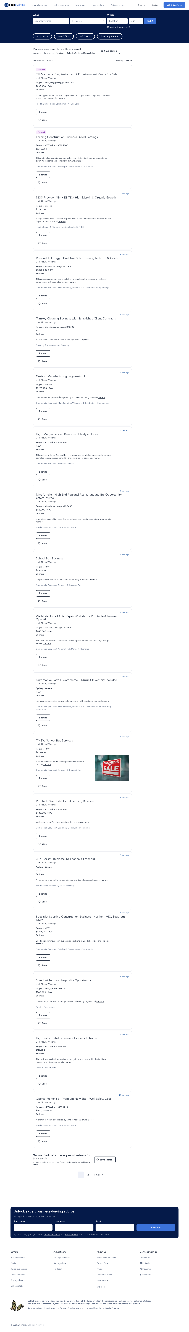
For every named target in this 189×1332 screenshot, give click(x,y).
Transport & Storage (67, 607)
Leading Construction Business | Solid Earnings (67, 137)
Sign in (141, 5)
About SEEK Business (106, 1277)
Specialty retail (50, 1101)
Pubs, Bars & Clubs (58, 104)
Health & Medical (69, 232)
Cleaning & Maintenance (47, 356)
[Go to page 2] (88, 1210)
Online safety (16, 1305)
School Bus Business (49, 577)
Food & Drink (42, 104)
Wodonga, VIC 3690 (62, 272)
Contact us (145, 1277)
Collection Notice (73, 53)
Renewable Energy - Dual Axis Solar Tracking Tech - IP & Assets (77, 263)
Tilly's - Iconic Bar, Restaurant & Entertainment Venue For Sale (76, 74)
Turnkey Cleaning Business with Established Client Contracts (76, 329)
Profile (13, 1282)
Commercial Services (46, 169)
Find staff (58, 1288)
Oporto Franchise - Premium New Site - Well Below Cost (73, 1131)
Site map (101, 1306)
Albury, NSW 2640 (59, 145)
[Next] (98, 1210)
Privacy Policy (89, 53)
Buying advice (16, 1299)
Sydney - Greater (44, 710)
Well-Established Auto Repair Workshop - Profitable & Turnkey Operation (76, 639)
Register (155, 5)
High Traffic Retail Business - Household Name (66, 1071)
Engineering (54, 298)
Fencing (86, 852)
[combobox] (51, 21)
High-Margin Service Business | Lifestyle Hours (67, 450)
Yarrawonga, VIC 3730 (63, 338)
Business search (17, 1277)
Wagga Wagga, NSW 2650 (62, 82)
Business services (66, 483)
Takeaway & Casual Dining (62, 913)
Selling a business (62, 1277)
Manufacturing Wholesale (61, 734)
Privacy (100, 1288)
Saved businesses (18, 1288)
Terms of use (102, 1282)
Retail (38, 1040)
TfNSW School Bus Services (54, 765)
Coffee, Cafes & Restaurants (63, 546)
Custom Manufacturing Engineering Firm (63, 387)
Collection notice (104, 1294)
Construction (42, 172)
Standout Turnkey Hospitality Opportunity (63, 1010)
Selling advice (60, 1282)
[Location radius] (136, 21)
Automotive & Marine (68, 671)
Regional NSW (42, 82)
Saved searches (17, 1294)
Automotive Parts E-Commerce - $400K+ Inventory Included (76, 702)
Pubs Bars (74, 104)
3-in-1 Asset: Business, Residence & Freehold (65, 883)
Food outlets (49, 1040)
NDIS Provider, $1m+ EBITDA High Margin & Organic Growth (76, 203)
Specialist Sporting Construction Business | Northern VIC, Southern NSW (80, 945)
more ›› (82, 98)
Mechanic (84, 671)
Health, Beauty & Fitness (47, 232)
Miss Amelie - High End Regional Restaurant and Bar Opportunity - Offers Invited (80, 515)
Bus (79, 607)
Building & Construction (69, 169)
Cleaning (65, 356)
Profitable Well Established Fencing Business (65, 825)
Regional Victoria (44, 211)
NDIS (81, 232)
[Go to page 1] (81, 1210)
